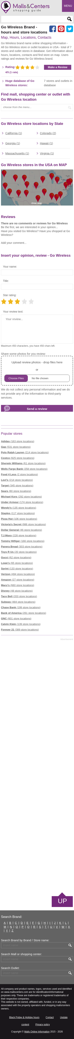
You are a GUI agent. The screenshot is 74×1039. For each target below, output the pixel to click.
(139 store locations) (20, 624)
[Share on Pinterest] (61, 29)
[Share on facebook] (52, 29)
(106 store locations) (19, 518)
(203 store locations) (19, 596)
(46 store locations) (21, 529)
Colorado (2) (48, 133)
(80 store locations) (16, 491)
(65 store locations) (17, 563)
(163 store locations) (17, 441)
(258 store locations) (24, 468)
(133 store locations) (17, 568)
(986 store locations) (23, 524)
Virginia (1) (47, 153)
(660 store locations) (17, 585)
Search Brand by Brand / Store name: (25, 940)
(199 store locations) (20, 607)
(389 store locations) (20, 629)
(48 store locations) (17, 590)
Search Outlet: (10, 968)
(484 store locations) (18, 601)
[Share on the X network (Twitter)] (69, 29)
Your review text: (13, 311)
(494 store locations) (18, 574)
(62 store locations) (16, 557)
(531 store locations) (16, 446)
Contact (50, 1017)
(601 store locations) (16, 618)
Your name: (10, 266)
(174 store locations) (22, 502)
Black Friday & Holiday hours (24, 1017)
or (37, 371)
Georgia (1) (12, 143)
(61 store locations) (23, 463)
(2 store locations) (19, 474)
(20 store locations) (19, 551)
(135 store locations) (18, 507)
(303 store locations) (21, 546)
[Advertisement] (37, 766)
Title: (6, 280)
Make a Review (57, 67)
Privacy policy (42, 1024)
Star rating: (9, 295)
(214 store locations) (25, 452)
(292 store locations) (21, 496)
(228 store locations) (18, 535)
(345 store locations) (17, 485)
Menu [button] (68, 5)
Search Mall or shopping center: (21, 954)
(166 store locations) (22, 541)
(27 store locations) (17, 579)
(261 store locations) (23, 612)
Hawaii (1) (46, 143)
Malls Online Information (37, 1031)
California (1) (13, 133)
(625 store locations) (17, 457)
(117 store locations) (18, 513)
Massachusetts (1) (17, 153)
